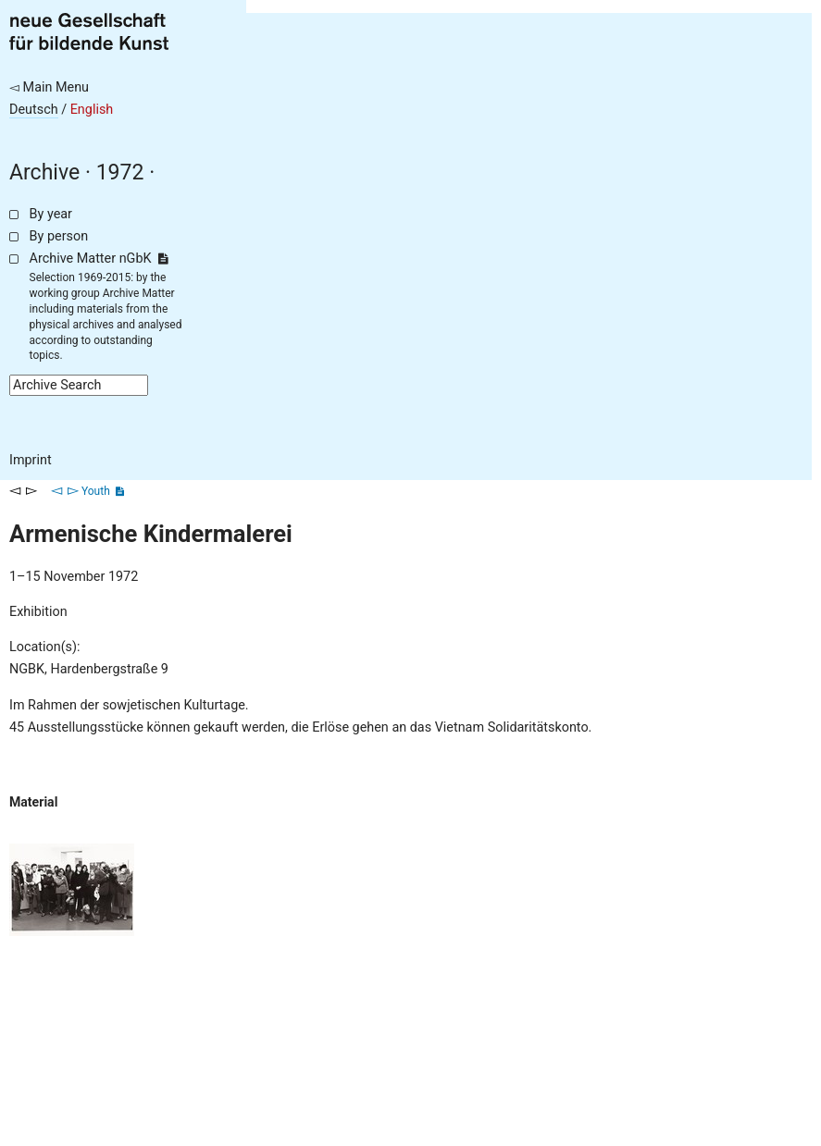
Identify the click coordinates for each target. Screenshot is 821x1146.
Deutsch (33, 109)
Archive (44, 172)
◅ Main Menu (49, 87)
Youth (95, 491)
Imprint (30, 460)
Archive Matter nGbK (99, 258)
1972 (120, 172)
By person (59, 236)
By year (51, 214)
